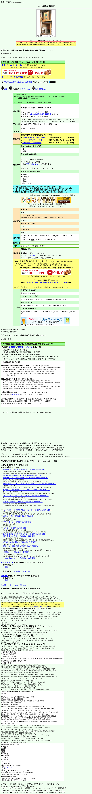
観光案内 (15, 394)
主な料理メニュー (33, 164)
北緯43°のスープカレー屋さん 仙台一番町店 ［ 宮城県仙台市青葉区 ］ (29, 484)
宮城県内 (4, 576)
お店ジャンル (25, 89)
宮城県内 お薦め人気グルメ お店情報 (18, 82)
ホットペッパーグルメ (31, 255)
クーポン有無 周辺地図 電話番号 (39, 114)
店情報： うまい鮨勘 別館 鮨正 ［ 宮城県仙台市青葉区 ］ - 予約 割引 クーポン (30, 784)
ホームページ (8, 767)
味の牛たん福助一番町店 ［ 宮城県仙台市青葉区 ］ (22, 475)
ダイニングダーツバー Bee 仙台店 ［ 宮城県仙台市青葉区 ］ (26, 496)
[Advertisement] (14, 426)
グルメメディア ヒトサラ (32, 140)
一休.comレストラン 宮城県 (11, 636)
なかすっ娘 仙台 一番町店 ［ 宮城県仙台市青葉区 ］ (23, 502)
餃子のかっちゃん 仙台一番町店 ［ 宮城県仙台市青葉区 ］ (25, 469)
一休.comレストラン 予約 (31, 143)
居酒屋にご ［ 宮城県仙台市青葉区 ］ (17, 552)
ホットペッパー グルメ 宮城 (12, 77)
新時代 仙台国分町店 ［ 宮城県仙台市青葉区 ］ (21, 546)
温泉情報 (12, 347)
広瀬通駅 (17, 571)
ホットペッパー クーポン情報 (33, 137)
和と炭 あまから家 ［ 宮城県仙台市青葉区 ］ (20, 536)
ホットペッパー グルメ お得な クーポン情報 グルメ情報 (46, 282)
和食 (6, 567)
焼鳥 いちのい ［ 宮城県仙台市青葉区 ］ (18, 516)
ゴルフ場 (29, 347)
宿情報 (20, 347)
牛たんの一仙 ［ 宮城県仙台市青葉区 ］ (18, 522)
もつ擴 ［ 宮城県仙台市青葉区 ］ (15, 528)
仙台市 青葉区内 (7, 562)
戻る (4, 89)
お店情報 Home (39, 89)
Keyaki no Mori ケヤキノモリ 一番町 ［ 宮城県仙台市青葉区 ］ (26, 490)
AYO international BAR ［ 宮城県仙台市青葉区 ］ (21, 542)
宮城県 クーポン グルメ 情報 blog (13, 585)
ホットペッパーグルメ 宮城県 (12, 611)
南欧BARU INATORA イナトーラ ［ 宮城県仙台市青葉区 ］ (25, 478)
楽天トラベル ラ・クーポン (12, 65)
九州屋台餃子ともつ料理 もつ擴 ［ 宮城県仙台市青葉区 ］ (25, 534)
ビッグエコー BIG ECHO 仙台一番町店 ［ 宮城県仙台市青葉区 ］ (27, 510)
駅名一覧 (26, 571)
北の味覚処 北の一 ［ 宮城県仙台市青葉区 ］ (20, 558)
